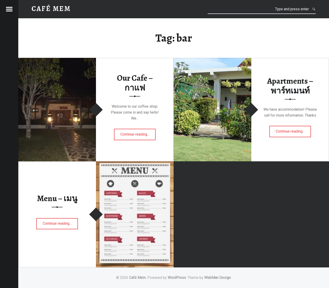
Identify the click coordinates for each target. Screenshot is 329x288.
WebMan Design (217, 277)
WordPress (177, 277)
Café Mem (137, 277)
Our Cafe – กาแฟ (135, 82)
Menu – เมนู (57, 198)
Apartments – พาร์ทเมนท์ (290, 85)
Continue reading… (135, 135)
